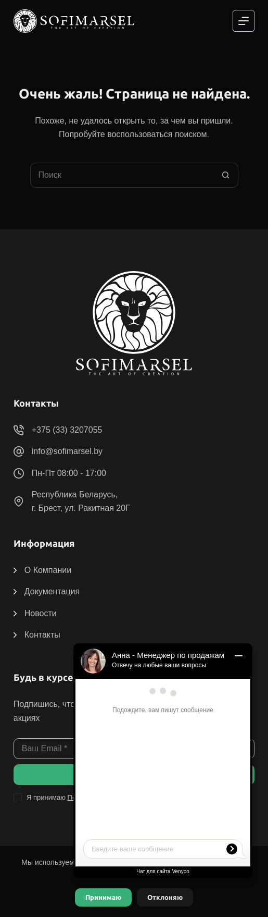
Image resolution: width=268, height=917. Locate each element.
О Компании (47, 570)
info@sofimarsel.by (67, 451)
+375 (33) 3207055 (67, 429)
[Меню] (243, 21)
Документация (52, 591)
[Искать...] (121, 175)
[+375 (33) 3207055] (19, 430)
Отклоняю (165, 897)
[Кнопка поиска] (225, 175)
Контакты (42, 634)
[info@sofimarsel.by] (19, 451)
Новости (40, 613)
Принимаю (103, 897)
